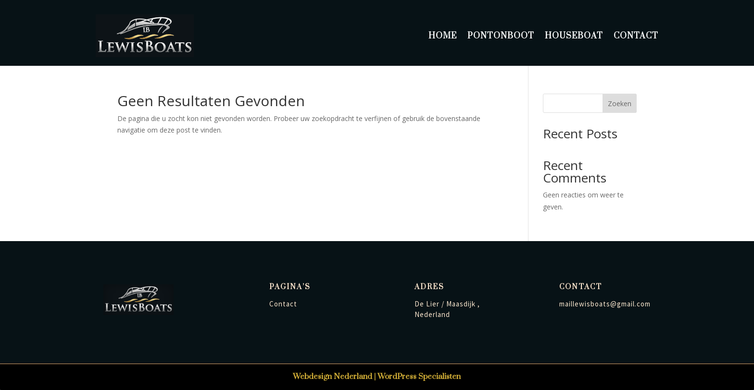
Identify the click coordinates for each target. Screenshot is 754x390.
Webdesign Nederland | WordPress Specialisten (377, 376)
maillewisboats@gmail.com (605, 303)
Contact (636, 36)
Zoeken (619, 103)
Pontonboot (500, 36)
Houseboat (574, 36)
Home (442, 36)
